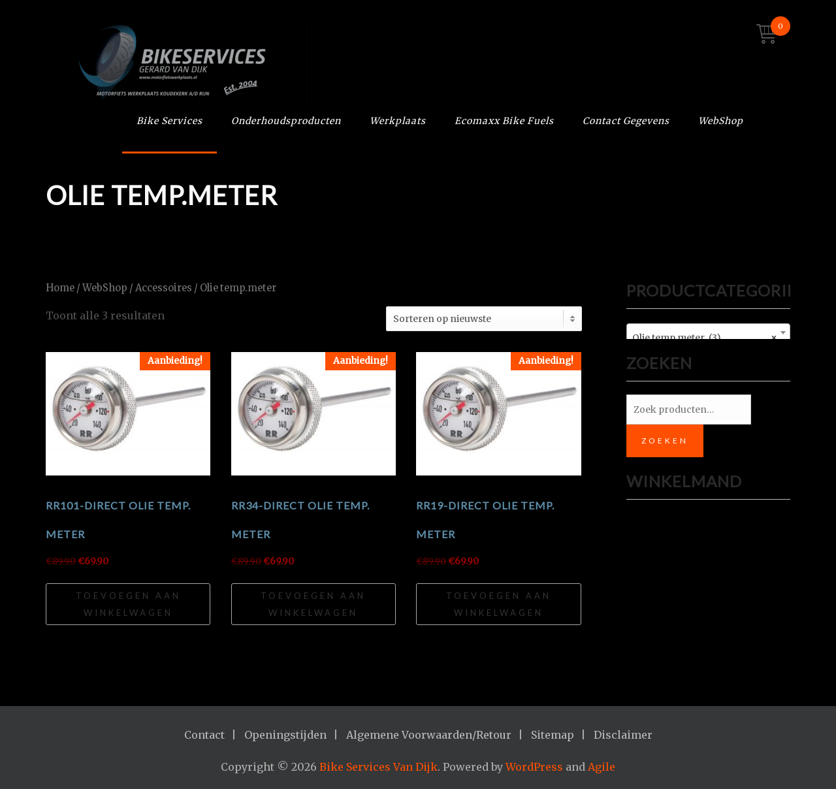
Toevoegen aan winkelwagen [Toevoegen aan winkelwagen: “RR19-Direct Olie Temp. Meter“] (498, 604)
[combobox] (708, 332)
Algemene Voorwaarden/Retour (428, 734)
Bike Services (169, 121)
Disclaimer (623, 734)
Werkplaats (398, 121)
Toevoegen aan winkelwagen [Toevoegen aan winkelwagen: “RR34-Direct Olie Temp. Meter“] (313, 604)
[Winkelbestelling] (484, 318)
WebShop (720, 121)
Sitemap (552, 734)
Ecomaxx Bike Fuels (504, 121)
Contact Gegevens (626, 121)
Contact (204, 734)
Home (60, 288)
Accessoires (163, 288)
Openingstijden (285, 734)
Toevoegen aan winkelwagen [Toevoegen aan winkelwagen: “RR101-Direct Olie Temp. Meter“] (128, 604)
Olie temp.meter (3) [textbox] (704, 338)
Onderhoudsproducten (286, 121)
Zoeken (664, 440)
